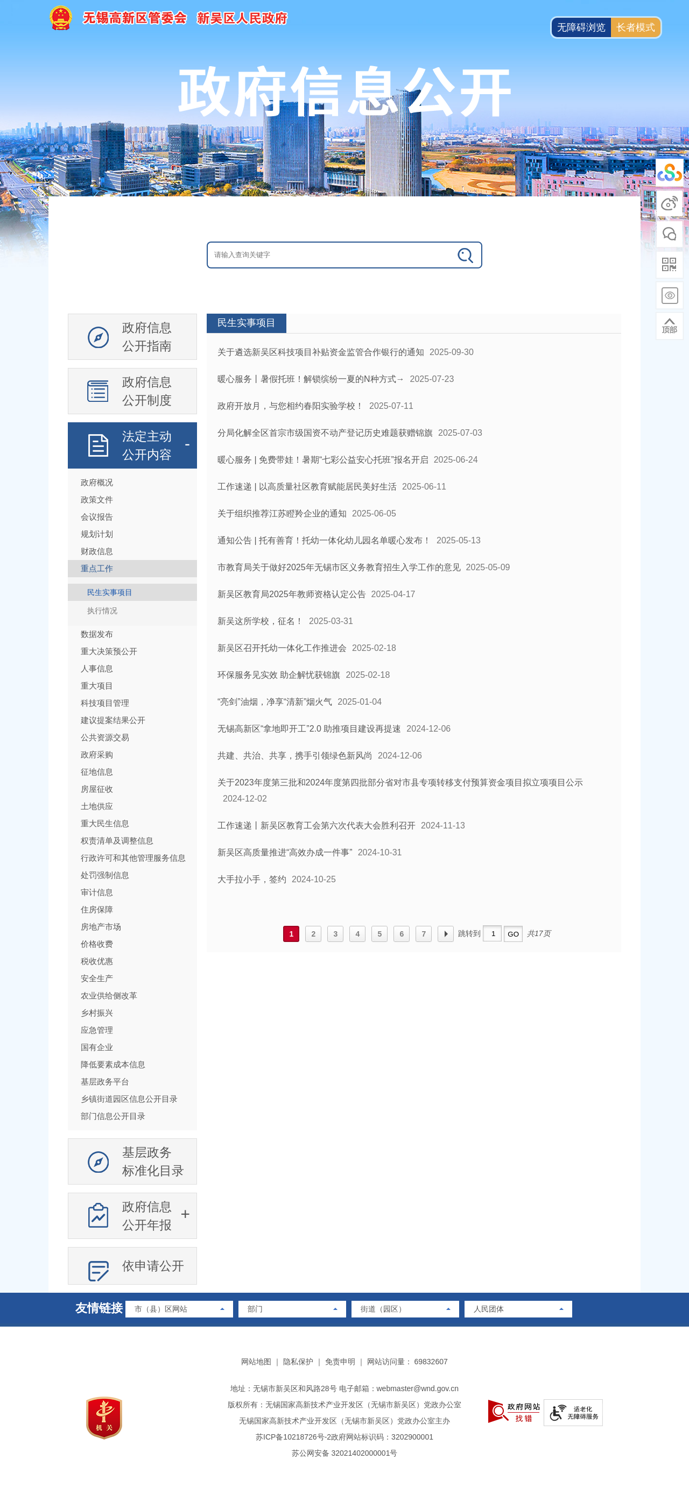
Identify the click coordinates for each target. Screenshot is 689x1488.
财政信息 (97, 551)
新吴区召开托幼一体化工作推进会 (282, 648)
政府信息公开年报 (147, 1216)
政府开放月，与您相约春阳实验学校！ (290, 405)
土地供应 (97, 806)
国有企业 (97, 1047)
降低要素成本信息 (113, 1064)
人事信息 (97, 668)
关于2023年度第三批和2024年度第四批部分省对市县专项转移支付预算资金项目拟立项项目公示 (400, 782)
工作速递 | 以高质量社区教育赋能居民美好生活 (307, 486)
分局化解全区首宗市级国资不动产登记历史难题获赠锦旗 (325, 432)
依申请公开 (153, 1266)
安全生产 (97, 978)
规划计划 (97, 533)
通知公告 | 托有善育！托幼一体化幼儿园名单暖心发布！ (324, 540)
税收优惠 (97, 961)
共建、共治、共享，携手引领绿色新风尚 (294, 755)
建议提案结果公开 (113, 720)
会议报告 (97, 516)
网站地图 (256, 1361)
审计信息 (97, 892)
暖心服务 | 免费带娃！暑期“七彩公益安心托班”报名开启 (322, 459)
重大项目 (97, 685)
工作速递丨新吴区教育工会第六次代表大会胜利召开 (316, 825)
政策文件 (97, 499)
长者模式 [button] (635, 27)
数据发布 (97, 634)
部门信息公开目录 (113, 1116)
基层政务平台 (105, 1081)
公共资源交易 (105, 737)
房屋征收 (97, 788)
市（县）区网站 (161, 1309)
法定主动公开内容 (147, 445)
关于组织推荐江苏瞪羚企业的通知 (282, 513)
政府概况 (97, 482)
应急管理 (97, 1029)
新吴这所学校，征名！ (260, 621)
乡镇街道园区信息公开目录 (129, 1098)
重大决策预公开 (109, 651)
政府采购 (97, 754)
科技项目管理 (105, 702)
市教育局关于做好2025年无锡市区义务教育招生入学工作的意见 (339, 567)
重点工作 (97, 568)
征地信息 (97, 771)
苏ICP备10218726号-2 (293, 1437)
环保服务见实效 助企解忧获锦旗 (278, 674)
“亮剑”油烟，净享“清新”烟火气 (274, 701)
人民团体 (489, 1309)
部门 (255, 1309)
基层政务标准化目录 (153, 1161)
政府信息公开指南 (147, 337)
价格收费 (97, 943)
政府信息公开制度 (147, 391)
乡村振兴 (97, 1012)
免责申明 (340, 1361)
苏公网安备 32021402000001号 (345, 1453)
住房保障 (97, 909)
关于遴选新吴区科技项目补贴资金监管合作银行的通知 (320, 352)
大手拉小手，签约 (251, 879)
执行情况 (102, 610)
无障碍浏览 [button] (581, 27)
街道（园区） (383, 1309)
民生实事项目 (109, 592)
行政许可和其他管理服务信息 (133, 857)
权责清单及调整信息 (117, 840)
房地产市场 (101, 926)
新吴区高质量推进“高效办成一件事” (285, 852)
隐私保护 (298, 1361)
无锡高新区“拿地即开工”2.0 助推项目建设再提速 (309, 728)
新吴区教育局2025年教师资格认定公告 (291, 594)
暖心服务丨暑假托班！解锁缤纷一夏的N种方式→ (311, 379)
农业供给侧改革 (109, 995)
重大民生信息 (105, 823)
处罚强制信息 (105, 875)
